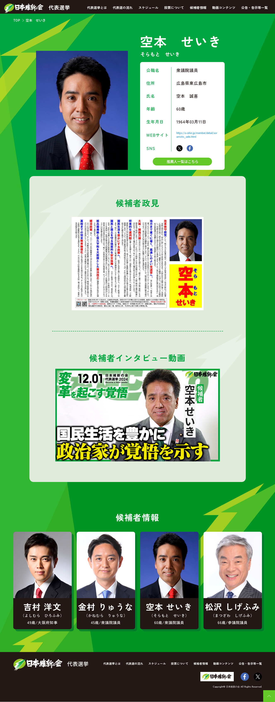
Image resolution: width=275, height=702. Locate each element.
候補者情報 (198, 7)
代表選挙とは (97, 7)
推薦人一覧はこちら (182, 161)
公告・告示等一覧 (254, 7)
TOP (16, 20)
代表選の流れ (123, 7)
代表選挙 (37, 8)
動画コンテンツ (223, 7)
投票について (174, 7)
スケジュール (148, 7)
